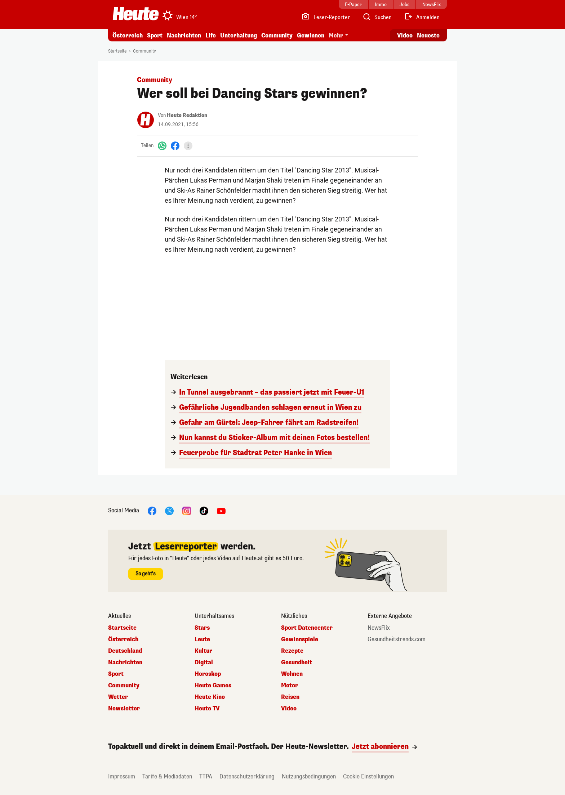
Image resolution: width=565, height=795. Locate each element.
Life (210, 35)
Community (277, 35)
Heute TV (207, 708)
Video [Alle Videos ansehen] (405, 35)
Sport (155, 35)
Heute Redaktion (187, 115)
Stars (202, 628)
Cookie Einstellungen (368, 776)
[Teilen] (188, 146)
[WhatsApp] (162, 145)
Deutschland (125, 651)
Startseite (117, 51)
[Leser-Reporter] (325, 17)
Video (289, 708)
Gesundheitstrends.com (397, 639)
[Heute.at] (135, 14)
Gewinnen (310, 35)
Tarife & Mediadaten (167, 776)
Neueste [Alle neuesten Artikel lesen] (428, 35)
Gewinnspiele (299, 639)
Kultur (203, 651)
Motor (289, 685)
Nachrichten (184, 35)
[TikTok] (204, 510)
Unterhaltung (238, 35)
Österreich (127, 35)
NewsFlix (379, 628)
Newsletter (124, 708)
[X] (169, 510)
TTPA (205, 776)
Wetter (118, 697)
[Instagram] (186, 510)
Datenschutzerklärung (247, 776)
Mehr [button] (336, 35)
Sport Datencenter (307, 628)
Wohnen (292, 674)
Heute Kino (210, 697)
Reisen (290, 697)
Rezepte (292, 651)
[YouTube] (221, 510)
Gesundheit (296, 662)
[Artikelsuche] (377, 17)
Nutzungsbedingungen (309, 776)
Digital (204, 662)
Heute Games (213, 685)
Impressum (121, 776)
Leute (202, 639)
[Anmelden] (422, 17)
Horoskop (208, 674)
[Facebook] (175, 145)
